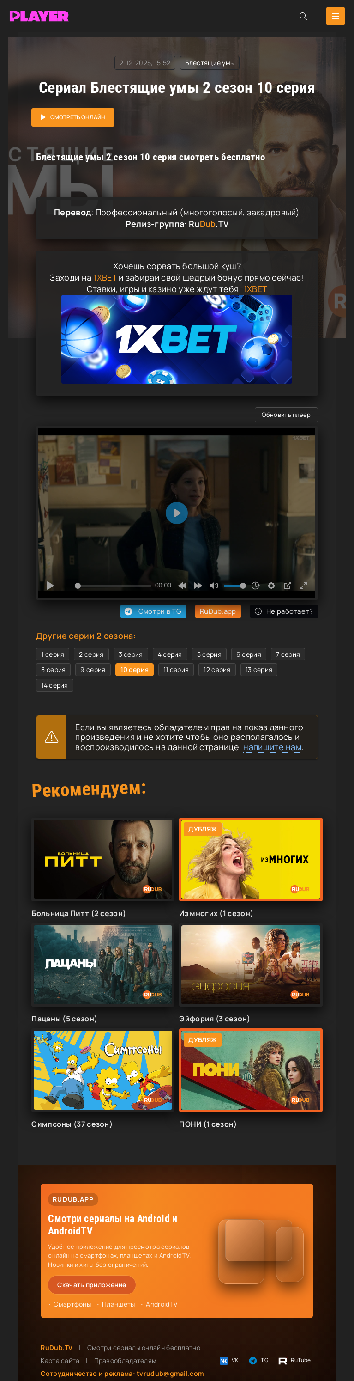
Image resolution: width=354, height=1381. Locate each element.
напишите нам (272, 746)
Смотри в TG (152, 611)
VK (228, 1360)
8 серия (53, 669)
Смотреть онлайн (77, 117)
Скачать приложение (91, 1284)
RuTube (294, 1360)
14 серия (54, 685)
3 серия (131, 654)
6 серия (248, 654)
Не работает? (284, 611)
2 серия (91, 654)
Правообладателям (125, 1360)
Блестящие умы (209, 62)
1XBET (105, 277)
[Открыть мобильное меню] (335, 16)
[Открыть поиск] (303, 16)
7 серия (288, 654)
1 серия (52, 654)
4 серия (170, 654)
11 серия (176, 669)
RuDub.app (218, 611)
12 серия (217, 669)
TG (257, 1360)
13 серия (259, 669)
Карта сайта (60, 1360)
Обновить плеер (286, 414)
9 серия (92, 669)
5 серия (209, 654)
